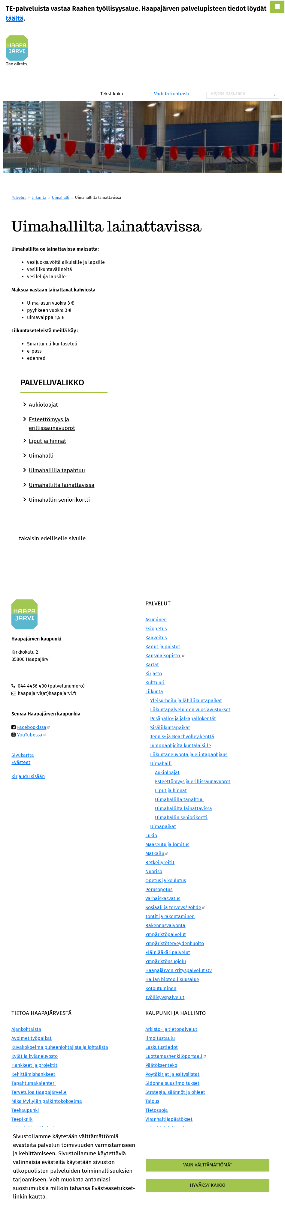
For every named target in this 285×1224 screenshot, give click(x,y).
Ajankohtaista (26, 1029)
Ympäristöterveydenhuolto (174, 943)
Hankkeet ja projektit (34, 1065)
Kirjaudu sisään (28, 776)
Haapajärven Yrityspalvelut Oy (178, 970)
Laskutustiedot (161, 1047)
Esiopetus (156, 628)
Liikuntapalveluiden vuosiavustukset (190, 709)
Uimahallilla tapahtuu (57, 470)
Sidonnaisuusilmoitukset (172, 1083)
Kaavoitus (156, 637)
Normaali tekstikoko (133, 93)
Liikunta (39, 197)
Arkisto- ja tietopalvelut (171, 1029)
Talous (152, 1101)
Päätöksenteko (161, 1065)
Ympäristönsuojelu (165, 961)
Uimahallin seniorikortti (59, 499)
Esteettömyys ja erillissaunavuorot (192, 781)
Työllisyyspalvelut (164, 997)
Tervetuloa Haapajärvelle (39, 1092)
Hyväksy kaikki (208, 1185)
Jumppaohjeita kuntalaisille (180, 745)
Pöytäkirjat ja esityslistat (172, 1074)
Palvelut (18, 197)
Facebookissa (33, 727)
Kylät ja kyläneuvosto (34, 1056)
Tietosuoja (156, 1110)
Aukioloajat (43, 404)
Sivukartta (22, 755)
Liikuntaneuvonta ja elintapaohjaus (188, 754)
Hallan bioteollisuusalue (172, 979)
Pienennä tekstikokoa (139, 93)
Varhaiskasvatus (162, 898)
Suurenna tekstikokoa (126, 93)
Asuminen (156, 619)
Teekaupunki (25, 1110)
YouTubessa (32, 735)
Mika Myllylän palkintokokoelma (46, 1101)
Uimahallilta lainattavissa (61, 485)
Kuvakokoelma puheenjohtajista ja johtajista (59, 1047)
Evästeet (20, 762)
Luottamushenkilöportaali (176, 1056)
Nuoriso (153, 871)
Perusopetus (158, 889)
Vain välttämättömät (207, 1165)
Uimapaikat (163, 826)
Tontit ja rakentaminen (170, 916)
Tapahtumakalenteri (33, 1083)
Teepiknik (21, 1119)
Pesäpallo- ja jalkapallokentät (183, 718)
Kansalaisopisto (165, 655)
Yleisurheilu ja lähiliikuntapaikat (186, 700)
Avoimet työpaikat (31, 1038)
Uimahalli (60, 197)
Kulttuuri (155, 682)
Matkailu (156, 853)
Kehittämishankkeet (33, 1074)
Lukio (151, 835)
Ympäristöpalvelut (165, 934)
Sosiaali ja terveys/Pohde (175, 907)
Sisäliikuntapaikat (170, 727)
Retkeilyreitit (159, 862)
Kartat (152, 664)
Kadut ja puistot (162, 646)
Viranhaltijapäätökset (169, 1119)
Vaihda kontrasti (171, 94)
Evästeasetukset (85, 1207)
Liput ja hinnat (47, 440)
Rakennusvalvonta (165, 925)
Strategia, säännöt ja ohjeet (175, 1092)
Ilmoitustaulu (160, 1038)
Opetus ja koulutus (165, 880)
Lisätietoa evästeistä (36, 1207)
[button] (277, 7)
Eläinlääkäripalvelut (167, 952)
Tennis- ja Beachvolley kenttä (182, 736)
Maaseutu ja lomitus (167, 844)
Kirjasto (153, 673)
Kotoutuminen (160, 988)
